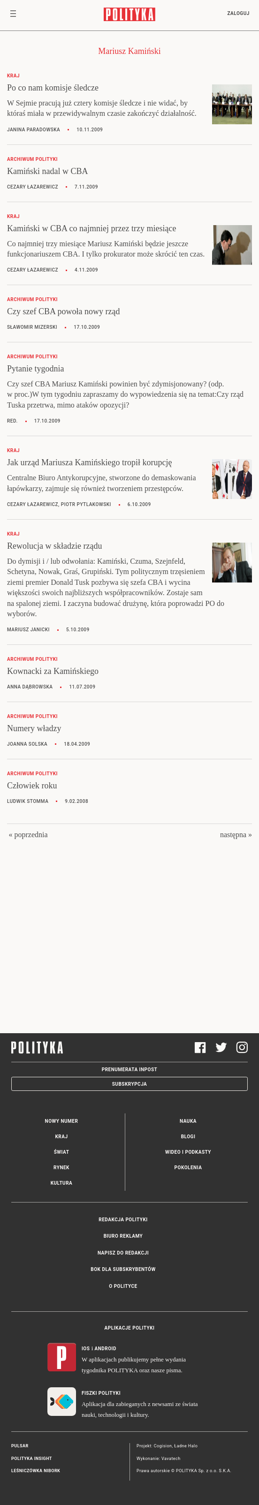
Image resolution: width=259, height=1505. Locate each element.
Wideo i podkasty (188, 1152)
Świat (61, 1152)
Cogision (163, 1446)
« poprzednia (27, 835)
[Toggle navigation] (13, 15)
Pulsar (20, 1446)
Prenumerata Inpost (130, 1069)
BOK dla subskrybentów (123, 1269)
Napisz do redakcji (123, 1252)
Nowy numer (61, 1121)
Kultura (62, 1183)
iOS (86, 1348)
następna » (236, 835)
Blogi (188, 1136)
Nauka (188, 1121)
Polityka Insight (31, 1458)
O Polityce (123, 1286)
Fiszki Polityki (101, 1393)
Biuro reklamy (123, 1236)
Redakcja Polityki (123, 1219)
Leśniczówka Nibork (35, 1470)
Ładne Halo (186, 1446)
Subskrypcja (129, 1084)
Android (106, 1348)
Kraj (61, 1136)
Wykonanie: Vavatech (159, 1458)
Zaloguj (238, 13)
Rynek (61, 1167)
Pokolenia (188, 1167)
